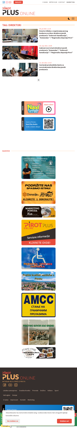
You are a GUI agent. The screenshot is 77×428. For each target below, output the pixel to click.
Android (48, 124)
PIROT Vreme (19, 140)
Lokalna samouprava (10, 390)
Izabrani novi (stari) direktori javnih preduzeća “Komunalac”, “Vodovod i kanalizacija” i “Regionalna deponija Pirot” (56, 50)
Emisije (14, 395)
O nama (45, 2)
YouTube (10, 385)
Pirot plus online (18, 11)
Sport (56, 390)
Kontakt (61, 2)
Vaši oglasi (6, 395)
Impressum (53, 2)
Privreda (35, 390)
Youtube (10, 2)
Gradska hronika (24, 390)
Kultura (50, 390)
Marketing (71, 2)
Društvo (43, 390)
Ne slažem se (12, 421)
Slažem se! (64, 421)
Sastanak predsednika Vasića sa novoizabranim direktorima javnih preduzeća (52, 67)
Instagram (6, 2)
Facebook (3, 2)
